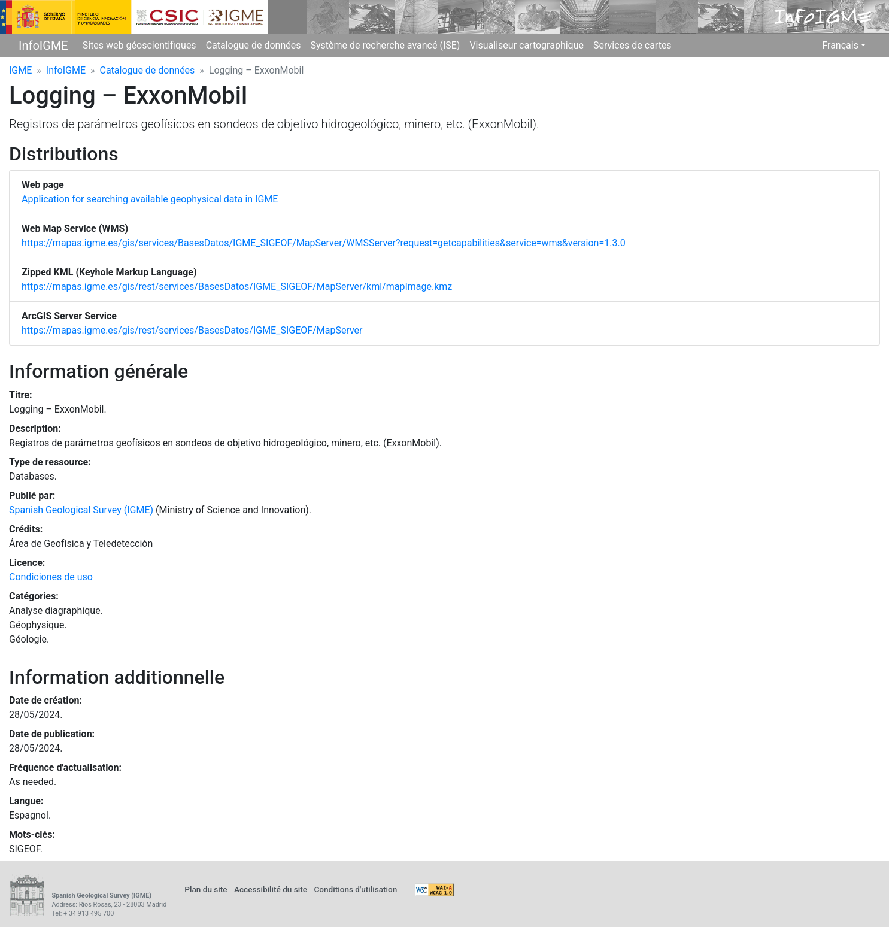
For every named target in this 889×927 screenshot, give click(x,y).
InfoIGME (43, 45)
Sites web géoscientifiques (139, 45)
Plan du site (205, 889)
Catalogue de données (253, 45)
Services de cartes (632, 45)
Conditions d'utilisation (355, 889)
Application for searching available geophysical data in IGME (150, 199)
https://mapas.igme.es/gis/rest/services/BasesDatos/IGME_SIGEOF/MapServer (192, 330)
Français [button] (840, 45)
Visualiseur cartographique (526, 45)
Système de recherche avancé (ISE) (385, 45)
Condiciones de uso (51, 577)
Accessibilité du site (270, 889)
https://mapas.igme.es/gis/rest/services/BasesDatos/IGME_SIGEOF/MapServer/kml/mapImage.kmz (237, 286)
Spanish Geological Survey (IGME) (81, 510)
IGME (20, 70)
